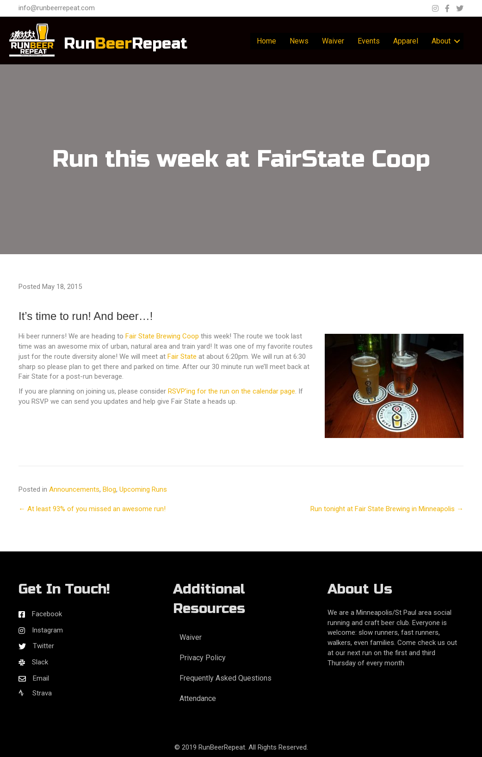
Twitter (43, 646)
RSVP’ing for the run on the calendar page (231, 391)
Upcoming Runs (143, 489)
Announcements (74, 489)
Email (41, 678)
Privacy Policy (202, 657)
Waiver (333, 41)
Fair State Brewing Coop (162, 336)
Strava (35, 693)
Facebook (47, 614)
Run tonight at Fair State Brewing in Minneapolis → (386, 509)
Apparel (405, 41)
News (299, 41)
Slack (40, 662)
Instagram (47, 630)
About (441, 41)
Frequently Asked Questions (225, 678)
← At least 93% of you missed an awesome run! (92, 509)
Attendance (197, 698)
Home (266, 41)
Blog (109, 489)
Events (369, 41)
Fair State (182, 356)
